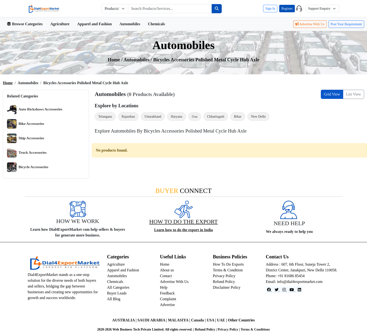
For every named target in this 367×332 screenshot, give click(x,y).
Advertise (167, 305)
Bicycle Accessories (27, 167)
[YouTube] (292, 290)
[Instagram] (284, 290)
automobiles (137, 59)
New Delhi (258, 116)
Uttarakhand (153, 116)
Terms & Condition (228, 270)
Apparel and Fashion (94, 24)
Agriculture (60, 24)
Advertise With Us (309, 24)
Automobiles (130, 24)
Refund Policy (224, 282)
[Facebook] (269, 290)
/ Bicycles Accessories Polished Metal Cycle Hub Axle (205, 59)
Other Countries (241, 320)
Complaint (168, 299)
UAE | (222, 320)
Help (163, 287)
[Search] (217, 8)
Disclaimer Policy (226, 287)
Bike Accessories (25, 124)
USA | (212, 320)
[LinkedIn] (299, 290)
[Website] (277, 290)
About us (167, 270)
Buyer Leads (117, 293)
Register (287, 8)
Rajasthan (128, 116)
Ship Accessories (25, 138)
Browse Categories (25, 24)
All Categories (118, 287)
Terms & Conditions (255, 329)
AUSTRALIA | (125, 320)
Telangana (105, 116)
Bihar (237, 116)
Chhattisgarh (215, 116)
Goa (194, 116)
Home (8, 83)
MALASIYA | (179, 320)
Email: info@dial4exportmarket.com (294, 282)
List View (353, 94)
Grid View (332, 94)
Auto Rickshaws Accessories (34, 109)
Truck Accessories (27, 153)
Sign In (270, 8)
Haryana (176, 116)
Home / (116, 59)
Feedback (167, 293)
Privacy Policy (224, 276)
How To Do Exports (228, 264)
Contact (166, 276)
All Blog (113, 299)
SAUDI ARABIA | (152, 320)
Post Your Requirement (346, 24)
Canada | (199, 320)
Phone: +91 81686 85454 (285, 276)
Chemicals (156, 24)
